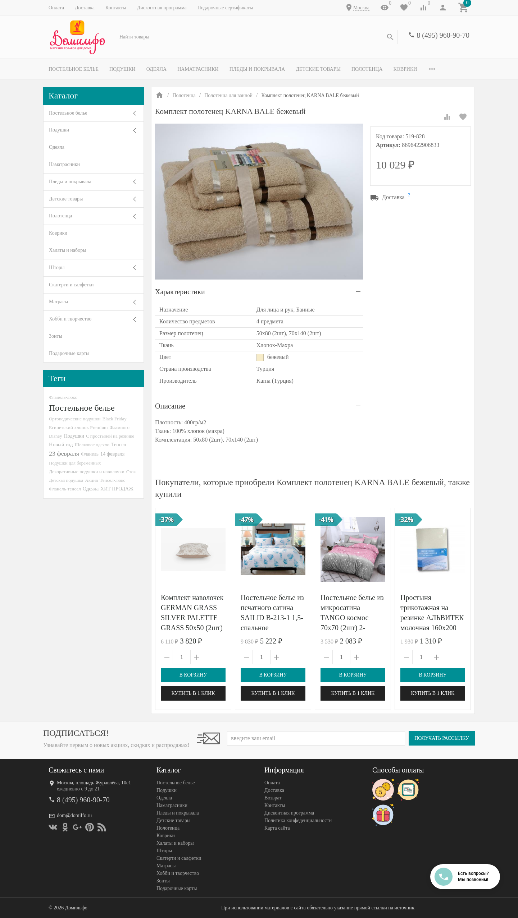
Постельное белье (74, 69)
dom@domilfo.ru (74, 815)
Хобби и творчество (70, 319)
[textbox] (257, 37)
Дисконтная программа (162, 7)
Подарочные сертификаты (225, 7)
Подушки (122, 69)
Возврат (272, 798)
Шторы (56, 267)
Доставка (85, 7)
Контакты (115, 7)
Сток (131, 471)
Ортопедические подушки (75, 418)
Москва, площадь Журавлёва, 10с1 (94, 782)
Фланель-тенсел (65, 489)
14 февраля (112, 454)
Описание (170, 406)
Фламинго (120, 427)
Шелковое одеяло (91, 444)
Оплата (56, 7)
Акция (91, 480)
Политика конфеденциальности (298, 820)
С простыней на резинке (110, 436)
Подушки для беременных (75, 463)
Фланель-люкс (63, 397)
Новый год (61, 444)
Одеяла (156, 69)
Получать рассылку (441, 738)
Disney (55, 436)
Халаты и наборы (67, 250)
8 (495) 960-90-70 (443, 35)
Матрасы (58, 301)
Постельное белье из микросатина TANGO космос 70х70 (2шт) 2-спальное (352, 618)
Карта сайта (277, 828)
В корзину (193, 675)
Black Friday (115, 418)
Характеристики (180, 292)
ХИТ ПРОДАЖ (116, 489)
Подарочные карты (69, 353)
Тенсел (118, 444)
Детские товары (318, 69)
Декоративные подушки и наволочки (86, 471)
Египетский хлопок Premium (78, 427)
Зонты (55, 336)
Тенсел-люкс (112, 480)
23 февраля (64, 453)
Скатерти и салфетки (71, 284)
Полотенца (367, 69)
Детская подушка (66, 480)
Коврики (405, 69)
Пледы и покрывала (257, 69)
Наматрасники (198, 69)
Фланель (90, 454)
